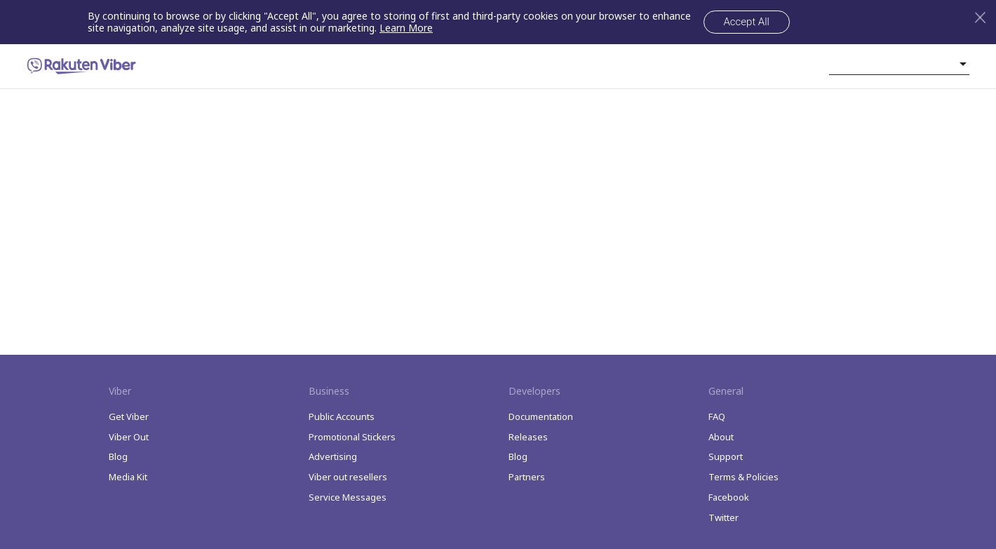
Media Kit (128, 476)
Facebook (728, 497)
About (721, 437)
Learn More (406, 27)
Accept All (746, 21)
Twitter (723, 517)
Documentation (541, 416)
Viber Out (129, 437)
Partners (527, 476)
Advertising (333, 456)
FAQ (716, 416)
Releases (528, 437)
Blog (118, 456)
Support (725, 456)
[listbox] (899, 63)
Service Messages (347, 497)
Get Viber (129, 416)
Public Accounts (342, 416)
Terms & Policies (743, 476)
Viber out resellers (348, 476)
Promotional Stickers (352, 437)
